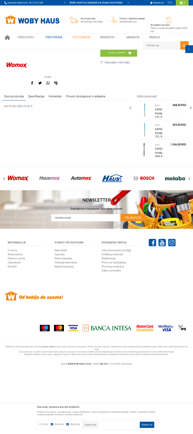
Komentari (57, 153)
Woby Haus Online (13, 52)
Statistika (59, 424)
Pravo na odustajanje (114, 326)
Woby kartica (15, 318)
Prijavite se (133, 281)
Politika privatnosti (112, 318)
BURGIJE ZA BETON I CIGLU (84, 52)
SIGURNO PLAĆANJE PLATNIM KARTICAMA (96, 2)
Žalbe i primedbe (111, 334)
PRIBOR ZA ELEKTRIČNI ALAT (52, 52)
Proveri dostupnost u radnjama (87, 153)
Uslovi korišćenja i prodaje (116, 314)
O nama (12, 314)
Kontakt (12, 330)
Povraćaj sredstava (113, 330)
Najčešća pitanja (64, 330)
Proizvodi (30, 52)
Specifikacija (38, 153)
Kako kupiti (61, 314)
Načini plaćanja (63, 322)
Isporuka (60, 318)
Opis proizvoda (16, 153)
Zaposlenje (14, 326)
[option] (96, 3)
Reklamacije (109, 322)
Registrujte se (156, 8)
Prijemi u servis (16, 322)
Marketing (75, 424)
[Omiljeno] (169, 2)
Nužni (45, 424)
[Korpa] (182, 4)
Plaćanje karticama (66, 326)
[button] (166, 45)
